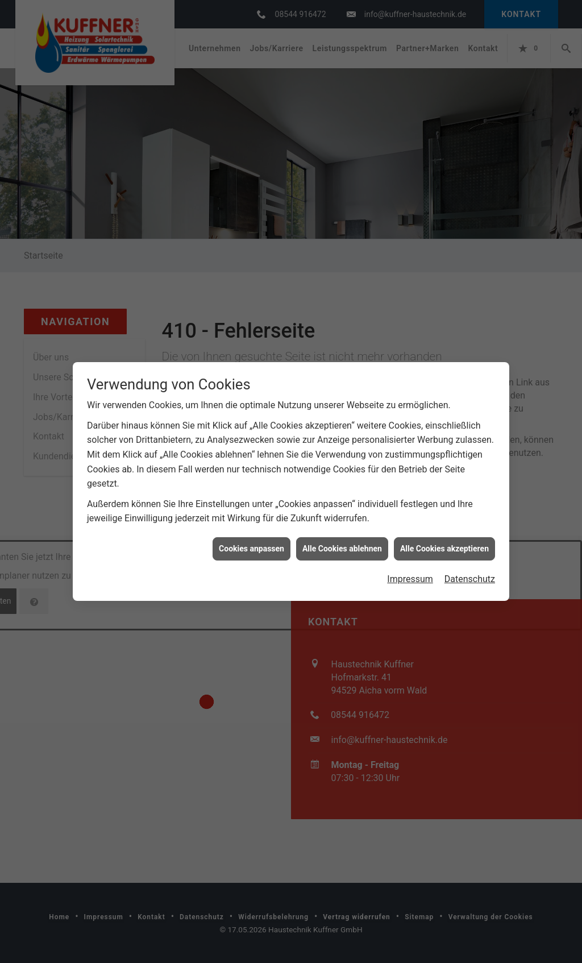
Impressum (410, 560)
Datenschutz (469, 560)
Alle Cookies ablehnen (342, 529)
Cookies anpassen (251, 529)
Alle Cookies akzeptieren (444, 529)
